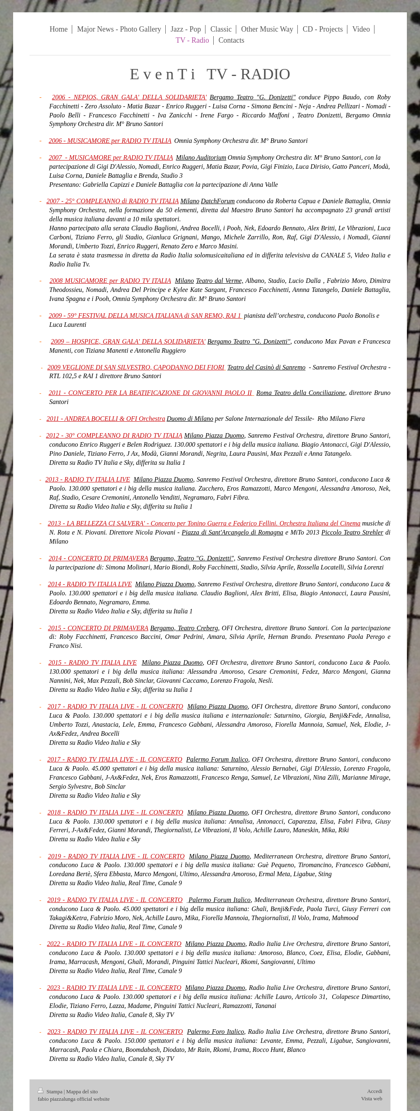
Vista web (371, 1098)
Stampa (51, 1091)
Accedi (374, 1091)
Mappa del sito (82, 1091)
